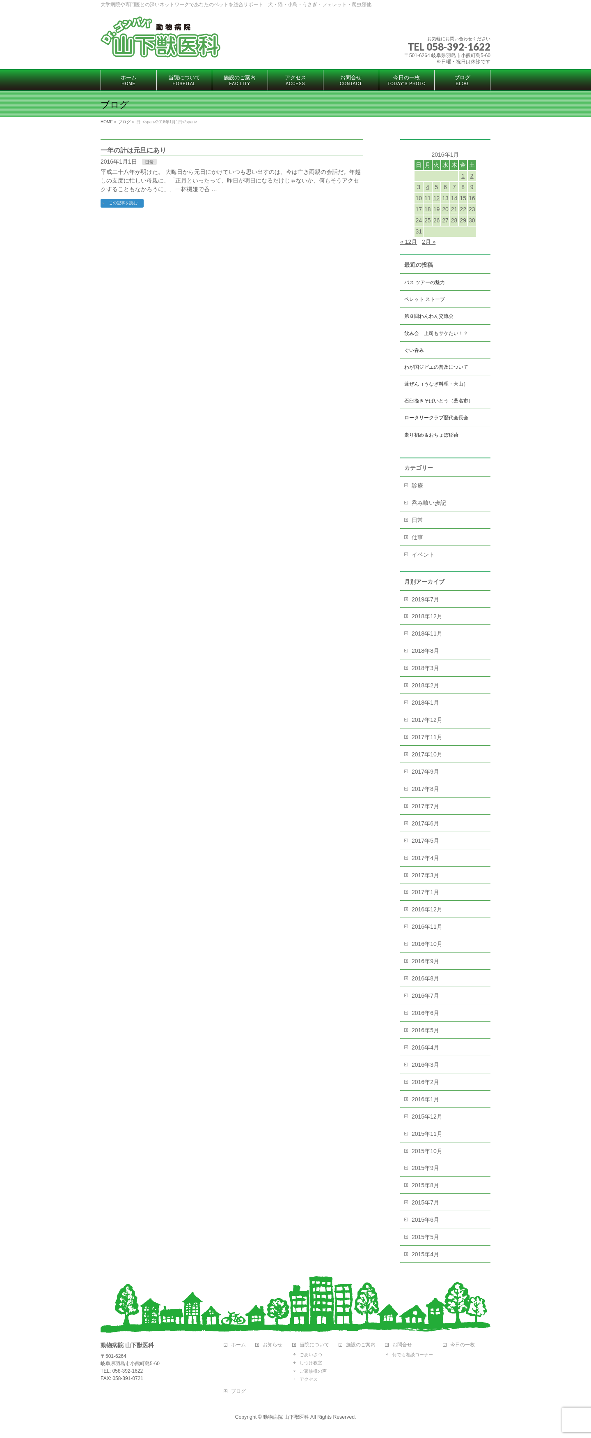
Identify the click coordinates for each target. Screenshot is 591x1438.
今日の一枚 (462, 1345)
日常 (149, 162)
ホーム (238, 1345)
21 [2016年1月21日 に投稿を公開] (454, 209)
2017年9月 (425, 771)
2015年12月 (427, 1116)
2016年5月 (425, 1030)
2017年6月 (425, 823)
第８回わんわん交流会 (429, 316)
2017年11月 (427, 737)
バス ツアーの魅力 (424, 282)
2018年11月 (427, 633)
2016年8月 (425, 978)
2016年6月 (425, 1013)
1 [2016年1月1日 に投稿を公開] (463, 176)
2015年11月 (427, 1134)
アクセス (309, 1379)
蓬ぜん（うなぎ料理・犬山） (436, 384)
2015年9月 (425, 1168)
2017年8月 (425, 789)
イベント (423, 554)
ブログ (238, 1391)
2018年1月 (425, 702)
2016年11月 (427, 926)
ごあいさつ (311, 1354)
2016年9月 (425, 961)
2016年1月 (425, 1099)
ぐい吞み (414, 350)
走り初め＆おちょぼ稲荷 (431, 435)
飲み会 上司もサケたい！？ (436, 333)
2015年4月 (425, 1254)
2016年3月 (425, 1064)
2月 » (428, 241)
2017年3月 (425, 875)
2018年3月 (425, 668)
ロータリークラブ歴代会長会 (436, 418)
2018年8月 (425, 650)
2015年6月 (425, 1219)
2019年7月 (425, 599)
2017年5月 (425, 840)
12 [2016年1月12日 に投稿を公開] (436, 198)
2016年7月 (425, 995)
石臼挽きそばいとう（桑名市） (438, 401)
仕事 (417, 537)
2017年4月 (425, 858)
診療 (417, 485)
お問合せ (402, 1345)
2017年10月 (427, 754)
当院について (314, 1345)
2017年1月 (425, 892)
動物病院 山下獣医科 (286, 1417)
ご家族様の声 (313, 1371)
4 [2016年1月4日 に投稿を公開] (427, 187)
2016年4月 (425, 1047)
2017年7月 (425, 806)
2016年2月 (425, 1082)
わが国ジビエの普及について (436, 367)
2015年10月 (427, 1151)
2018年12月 (427, 616)
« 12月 (408, 241)
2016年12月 (427, 909)
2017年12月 (427, 720)
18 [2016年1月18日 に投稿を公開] (427, 209)
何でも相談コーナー (412, 1354)
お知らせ (272, 1345)
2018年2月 (425, 685)
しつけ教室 (311, 1362)
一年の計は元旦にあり (133, 150)
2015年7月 (425, 1202)
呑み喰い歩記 (429, 502)
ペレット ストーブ (424, 299)
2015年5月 (425, 1237)
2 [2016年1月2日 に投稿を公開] (472, 176)
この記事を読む (123, 203)
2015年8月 (425, 1185)
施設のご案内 (361, 1345)
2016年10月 (427, 944)
